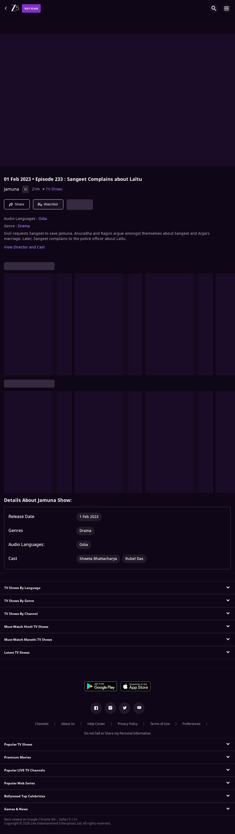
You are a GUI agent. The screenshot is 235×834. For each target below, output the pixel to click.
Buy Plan (31, 9)
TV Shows (54, 189)
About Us (68, 724)
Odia (43, 219)
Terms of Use (160, 724)
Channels (42, 724)
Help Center (96, 724)
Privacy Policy (128, 724)
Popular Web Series (19, 783)
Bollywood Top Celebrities (24, 796)
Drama (24, 226)
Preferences (191, 724)
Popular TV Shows (18, 744)
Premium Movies (17, 757)
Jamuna (11, 189)
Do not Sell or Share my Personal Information (117, 733)
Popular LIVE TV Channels (24, 770)
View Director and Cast (24, 247)
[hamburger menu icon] (226, 8)
